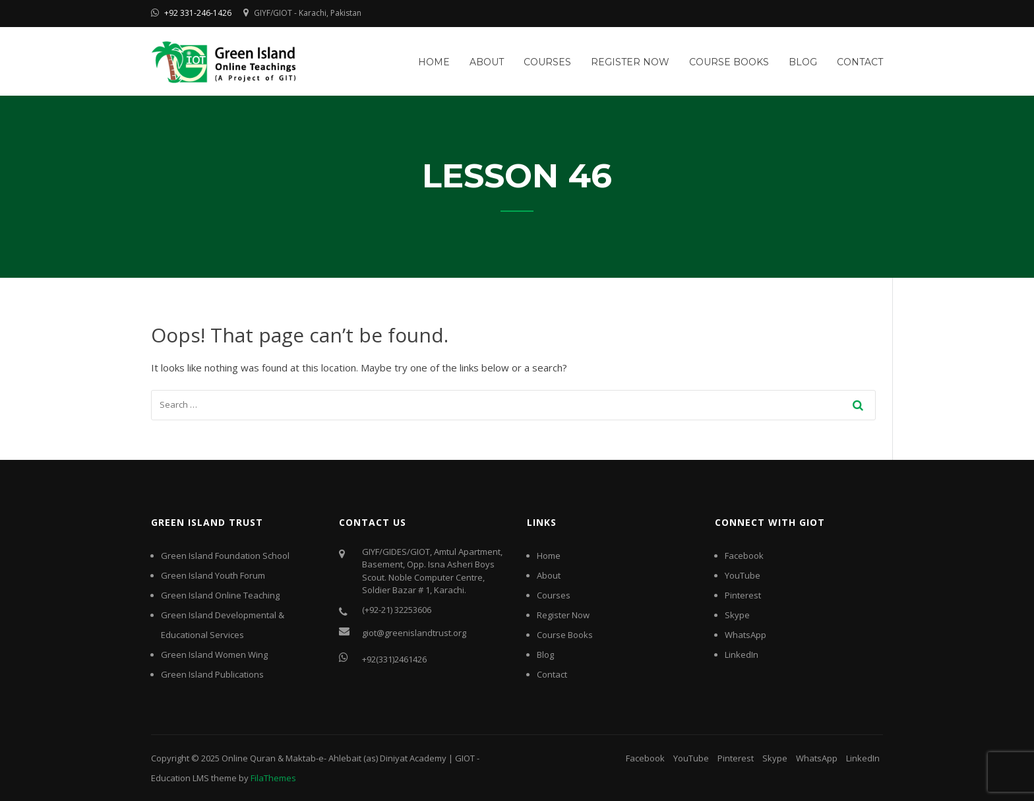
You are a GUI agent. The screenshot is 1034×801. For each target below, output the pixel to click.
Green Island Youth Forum (213, 575)
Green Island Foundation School (225, 555)
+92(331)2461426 (394, 659)
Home (434, 62)
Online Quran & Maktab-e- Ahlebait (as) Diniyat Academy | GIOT (348, 758)
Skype (737, 615)
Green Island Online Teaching (220, 595)
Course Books (729, 62)
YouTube (742, 575)
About (487, 62)
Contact (860, 62)
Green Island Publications (212, 674)
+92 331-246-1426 (197, 12)
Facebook (744, 555)
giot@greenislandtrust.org (414, 633)
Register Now (630, 62)
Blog (803, 62)
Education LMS (180, 778)
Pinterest (743, 595)
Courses (547, 62)
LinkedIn (741, 654)
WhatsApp (745, 635)
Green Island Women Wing (214, 654)
